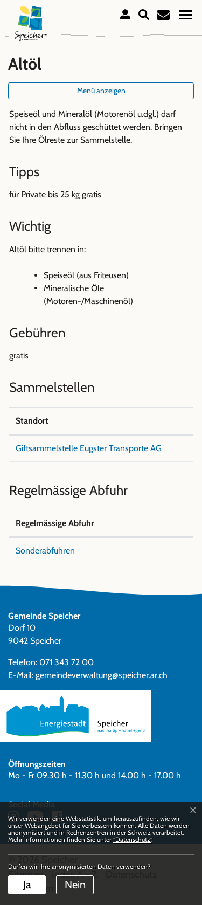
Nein (75, 884)
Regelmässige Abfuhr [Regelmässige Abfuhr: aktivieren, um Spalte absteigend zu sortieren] (55, 523)
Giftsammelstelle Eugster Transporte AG (89, 448)
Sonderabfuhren (45, 550)
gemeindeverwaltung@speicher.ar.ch (102, 675)
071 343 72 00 (66, 662)
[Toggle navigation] (186, 15)
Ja (27, 884)
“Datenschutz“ (132, 839)
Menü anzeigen (101, 90)
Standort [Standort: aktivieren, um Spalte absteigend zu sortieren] (32, 421)
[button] (144, 13)
